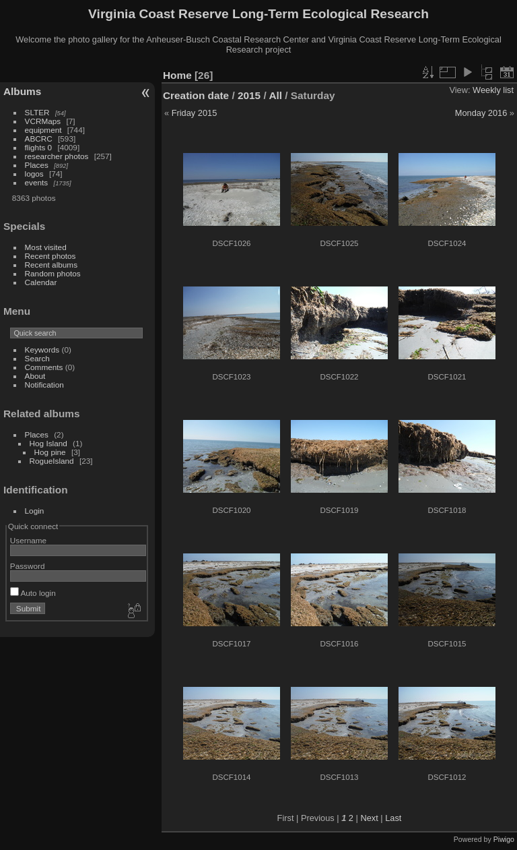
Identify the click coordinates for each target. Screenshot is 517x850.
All (275, 95)
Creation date (196, 95)
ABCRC (39, 138)
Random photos (53, 273)
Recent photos (50, 255)
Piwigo (503, 839)
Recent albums (51, 264)
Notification (44, 384)
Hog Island (48, 443)
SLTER (37, 112)
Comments (44, 367)
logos (34, 173)
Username (28, 540)
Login (34, 510)
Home (177, 75)
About (35, 375)
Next (369, 818)
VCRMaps (43, 121)
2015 (249, 95)
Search (37, 358)
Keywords (42, 349)
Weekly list (493, 90)
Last (393, 818)
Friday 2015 (194, 113)
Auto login (33, 592)
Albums (22, 91)
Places (36, 164)
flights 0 (39, 147)
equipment (43, 129)
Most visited (46, 247)
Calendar (41, 282)
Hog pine (50, 452)
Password (27, 565)
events (36, 182)
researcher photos (57, 156)
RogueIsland (52, 460)
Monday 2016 (481, 113)
